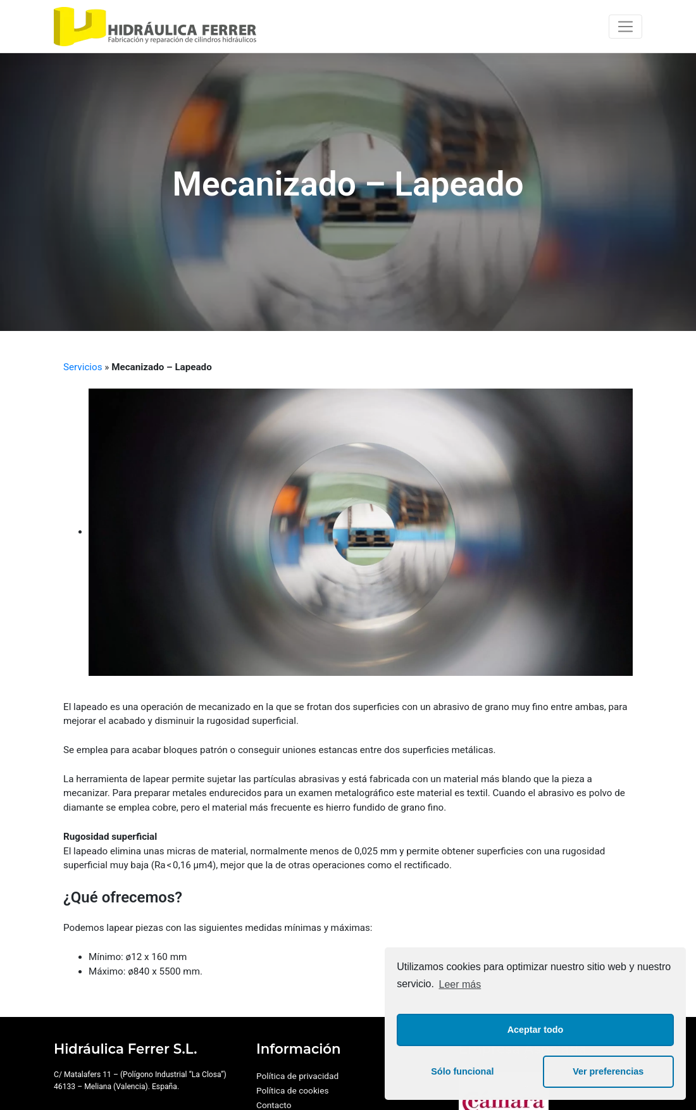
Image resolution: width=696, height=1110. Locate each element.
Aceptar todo (535, 1030)
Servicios (83, 367)
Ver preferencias (608, 1071)
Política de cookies (292, 1090)
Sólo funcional (462, 1071)
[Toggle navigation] (625, 27)
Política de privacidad (297, 1076)
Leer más (460, 984)
